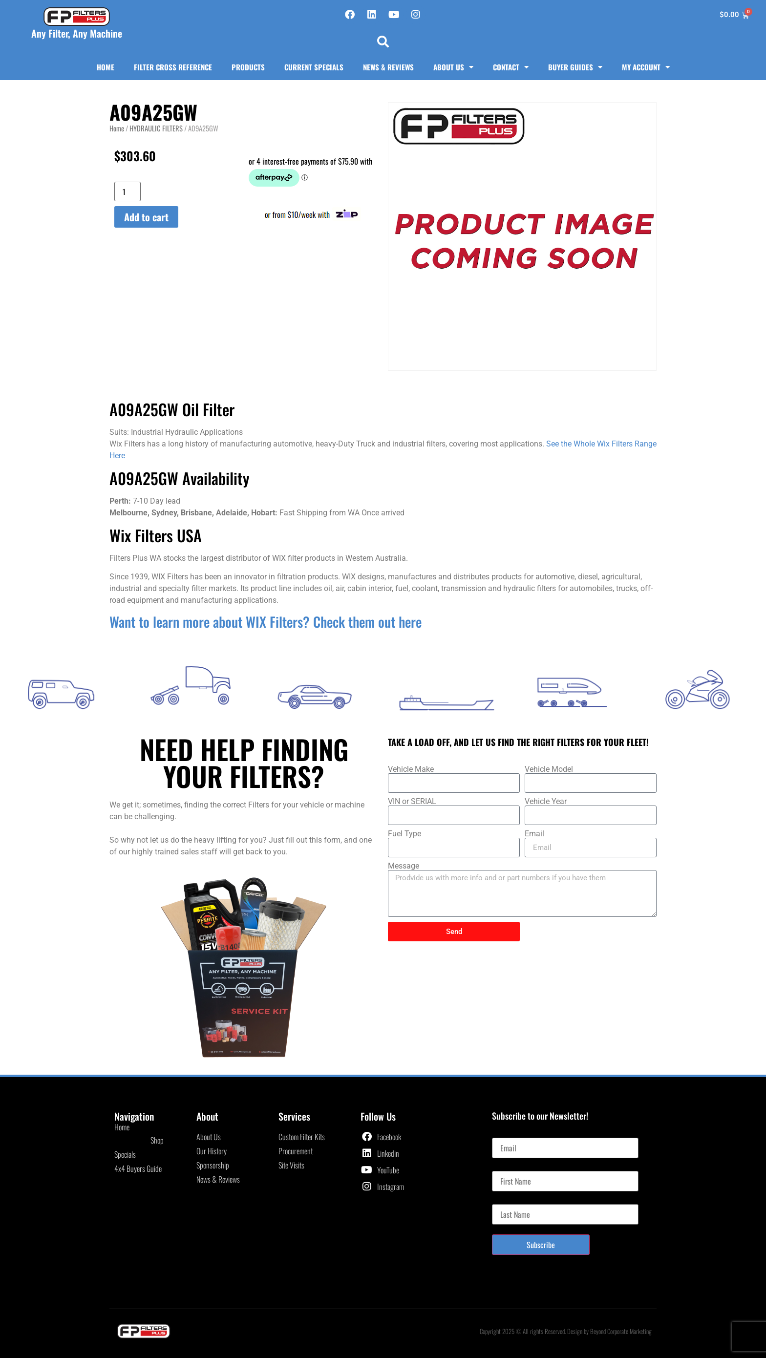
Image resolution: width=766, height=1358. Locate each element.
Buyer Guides (575, 67)
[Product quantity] (127, 191)
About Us (453, 67)
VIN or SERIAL (412, 802)
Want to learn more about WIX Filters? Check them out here (265, 622)
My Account (646, 67)
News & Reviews (388, 67)
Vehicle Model (549, 769)
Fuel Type (404, 834)
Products (248, 67)
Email (534, 834)
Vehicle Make (411, 769)
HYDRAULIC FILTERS (156, 128)
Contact (511, 67)
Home (105, 67)
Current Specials (313, 67)
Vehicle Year (546, 802)
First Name (507, 1167)
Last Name (507, 1200)
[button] (383, 41)
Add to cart (146, 217)
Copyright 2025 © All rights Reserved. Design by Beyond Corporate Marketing (566, 1331)
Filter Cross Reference (173, 67)
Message (403, 866)
